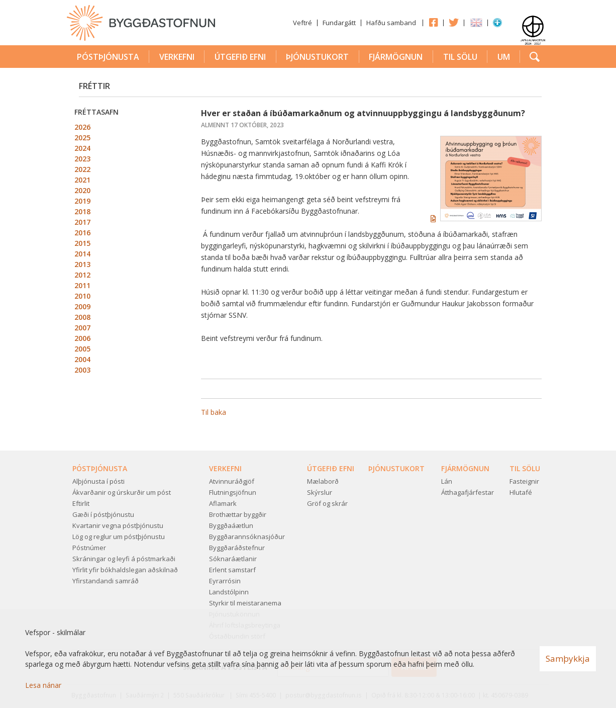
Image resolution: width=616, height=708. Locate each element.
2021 (82, 180)
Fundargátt (339, 22)
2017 (82, 222)
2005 (82, 348)
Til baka (213, 412)
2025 (82, 137)
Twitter (454, 22)
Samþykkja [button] (568, 658)
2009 (82, 306)
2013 (82, 264)
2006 (82, 338)
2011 (82, 285)
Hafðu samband (391, 22)
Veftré (302, 22)
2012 (82, 275)
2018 (82, 211)
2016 (82, 232)
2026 (82, 127)
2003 (82, 370)
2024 (82, 148)
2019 (82, 201)
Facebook (433, 22)
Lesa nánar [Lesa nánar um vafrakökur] (43, 685)
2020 (82, 190)
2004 (82, 359)
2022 (82, 169)
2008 (82, 317)
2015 (82, 243)
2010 (82, 296)
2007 (82, 327)
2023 (82, 158)
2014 (82, 253)
